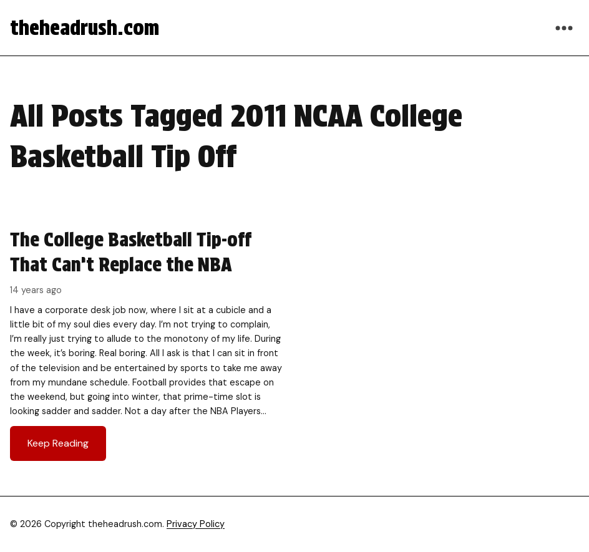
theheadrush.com (84, 28)
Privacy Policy (196, 524)
